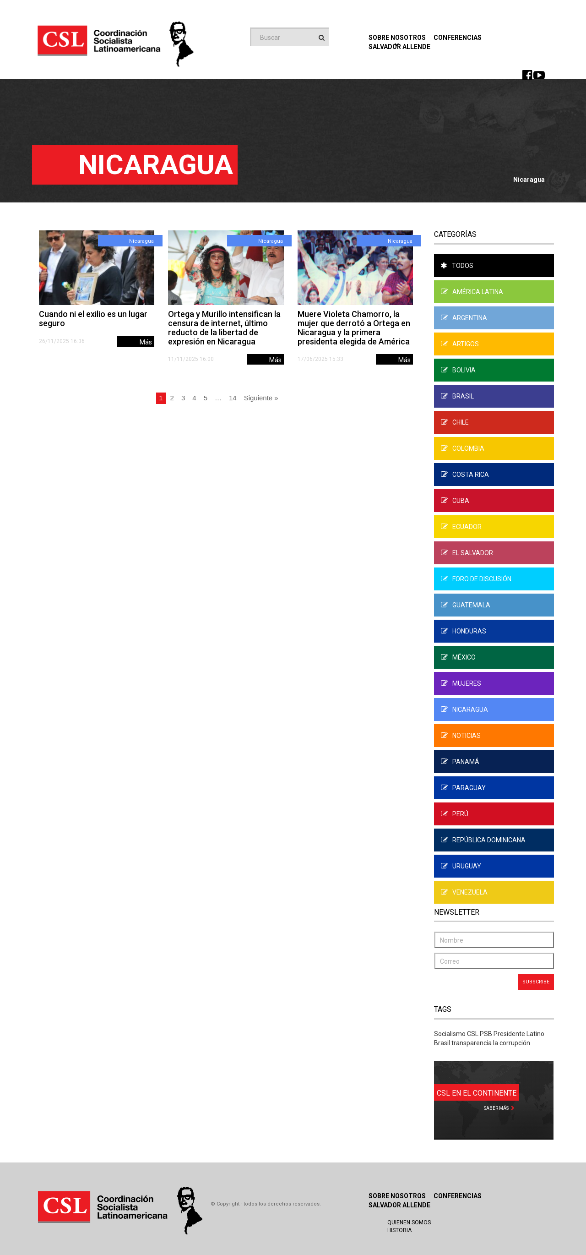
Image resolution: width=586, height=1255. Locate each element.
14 (233, 398)
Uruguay (461, 866)
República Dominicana (483, 840)
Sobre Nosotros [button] (397, 40)
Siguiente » (261, 398)
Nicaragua (141, 241)
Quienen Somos (409, 1222)
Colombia (462, 448)
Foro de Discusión (476, 579)
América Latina (472, 291)
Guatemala (465, 605)
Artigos (460, 344)
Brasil (457, 396)
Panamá (460, 761)
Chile (455, 422)
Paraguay (463, 787)
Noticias (461, 735)
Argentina (464, 318)
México (458, 657)
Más (146, 342)
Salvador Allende (399, 1205)
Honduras (463, 631)
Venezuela (464, 892)
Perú (454, 814)
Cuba (455, 500)
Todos (457, 265)
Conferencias (458, 37)
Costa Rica (465, 474)
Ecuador (461, 526)
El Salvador (467, 553)
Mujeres (461, 683)
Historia (399, 1230)
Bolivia (458, 370)
